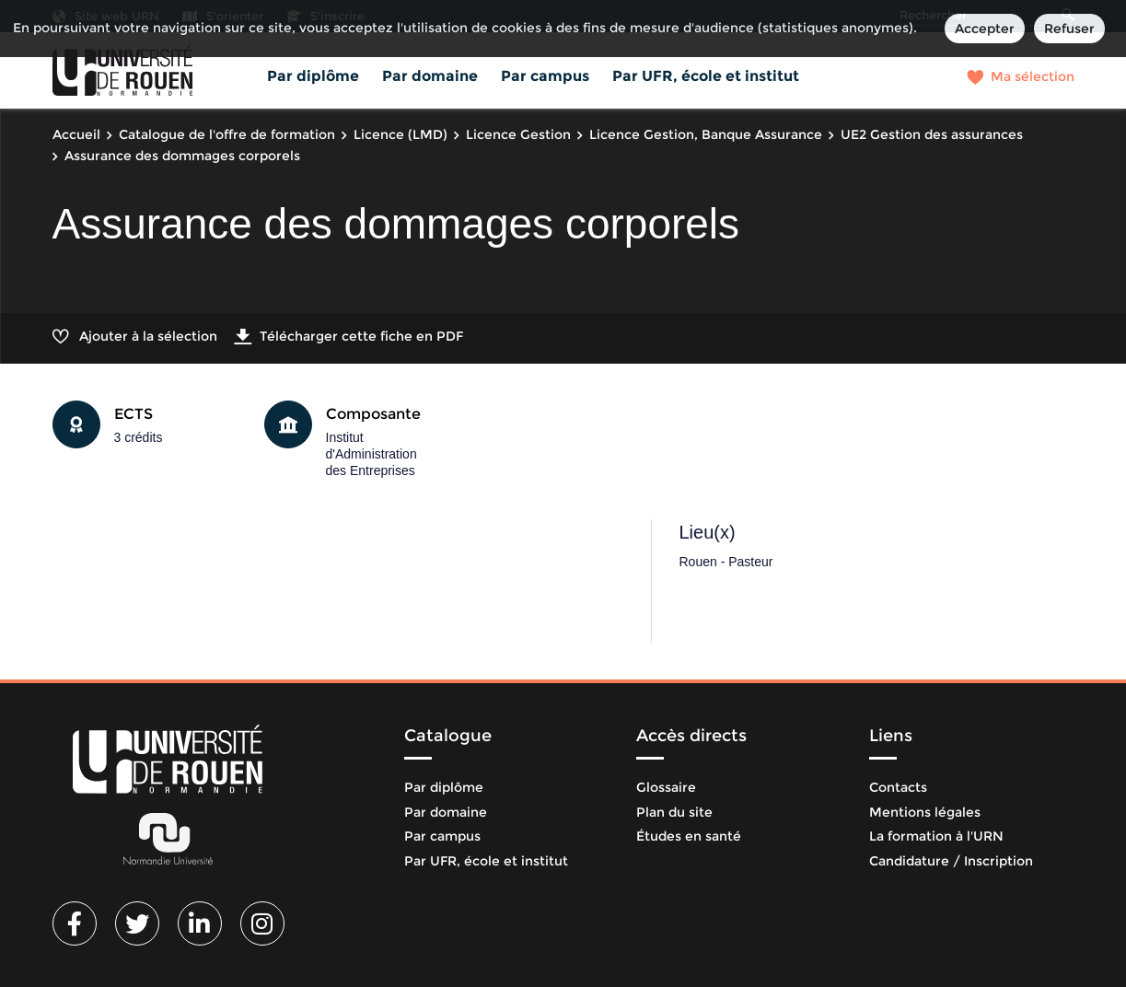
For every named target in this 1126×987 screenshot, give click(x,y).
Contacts (898, 787)
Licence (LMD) (400, 134)
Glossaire (666, 787)
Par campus (545, 76)
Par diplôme (313, 76)
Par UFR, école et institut (705, 76)
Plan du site (674, 812)
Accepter (985, 28)
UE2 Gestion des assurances (932, 134)
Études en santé (688, 836)
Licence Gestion (518, 134)
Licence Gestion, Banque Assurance (705, 134)
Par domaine (430, 76)
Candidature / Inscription (951, 861)
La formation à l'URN (936, 836)
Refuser (1069, 28)
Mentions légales (925, 812)
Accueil (76, 134)
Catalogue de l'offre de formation (227, 134)
